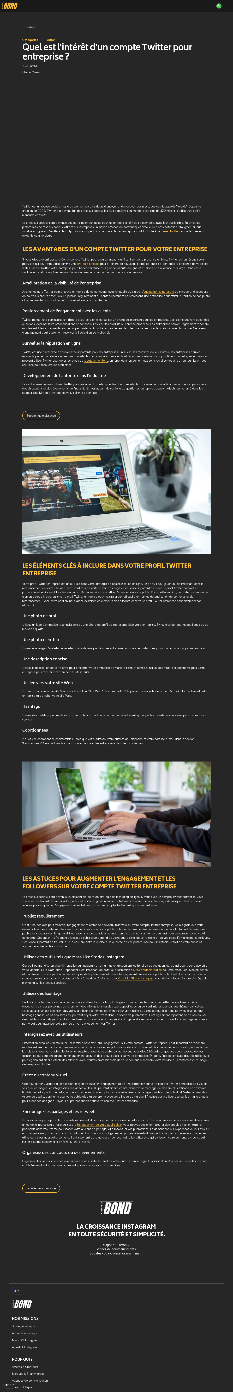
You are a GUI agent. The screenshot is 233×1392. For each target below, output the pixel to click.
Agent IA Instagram (106, 1335)
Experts (157, 1334)
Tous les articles (202, 1320)
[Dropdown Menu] (79, 7)
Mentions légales (114, 1373)
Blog (195, 1314)
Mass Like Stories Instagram (135, 978)
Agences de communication (157, 1327)
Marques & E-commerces (155, 1320)
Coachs (144, 1334)
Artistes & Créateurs (152, 1314)
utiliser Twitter (170, 231)
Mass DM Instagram (106, 1328)
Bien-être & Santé (150, 1341)
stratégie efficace (88, 263)
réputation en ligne (96, 360)
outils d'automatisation (147, 970)
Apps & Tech (147, 1348)
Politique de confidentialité (198, 1373)
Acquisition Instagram (108, 1321)
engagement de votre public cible (100, 1124)
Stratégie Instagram (106, 1314)
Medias (143, 1355)
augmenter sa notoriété (159, 291)
